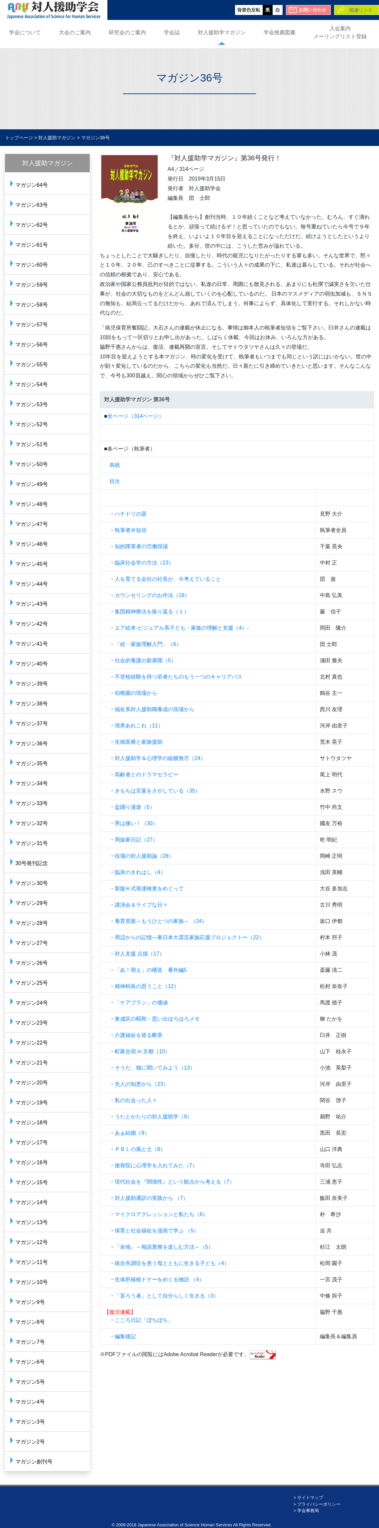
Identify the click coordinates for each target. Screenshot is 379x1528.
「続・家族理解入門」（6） (148, 644)
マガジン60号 (31, 265)
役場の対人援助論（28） (144, 856)
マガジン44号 (31, 584)
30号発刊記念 (31, 863)
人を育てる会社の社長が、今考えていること (168, 579)
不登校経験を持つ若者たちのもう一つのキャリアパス (178, 677)
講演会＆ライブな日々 (141, 905)
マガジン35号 (31, 763)
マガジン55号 (31, 364)
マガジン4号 (30, 1402)
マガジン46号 (31, 544)
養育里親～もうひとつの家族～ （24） (161, 921)
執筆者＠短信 (131, 530)
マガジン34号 (31, 783)
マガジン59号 (31, 285)
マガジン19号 (31, 1102)
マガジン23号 (31, 1023)
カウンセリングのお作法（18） (152, 595)
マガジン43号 (31, 604)
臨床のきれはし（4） (140, 872)
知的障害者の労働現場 (141, 546)
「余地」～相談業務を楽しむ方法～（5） (164, 1247)
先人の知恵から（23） (142, 1084)
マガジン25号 (31, 983)
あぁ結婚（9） (132, 1133)
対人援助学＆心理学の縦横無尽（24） (160, 758)
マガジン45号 (31, 564)
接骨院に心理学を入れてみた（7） (156, 1165)
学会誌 (172, 32)
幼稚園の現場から (136, 693)
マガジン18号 (31, 1122)
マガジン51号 (31, 444)
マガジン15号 (31, 1182)
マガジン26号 (31, 963)
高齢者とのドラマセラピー (147, 774)
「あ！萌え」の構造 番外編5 (151, 970)
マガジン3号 (30, 1422)
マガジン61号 (31, 245)
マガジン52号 (31, 424)
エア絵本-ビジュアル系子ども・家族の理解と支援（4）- (182, 628)
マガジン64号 (31, 185)
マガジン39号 (31, 684)
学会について (25, 32)
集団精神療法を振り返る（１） (152, 611)
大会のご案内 (75, 32)
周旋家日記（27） (136, 839)
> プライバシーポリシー (317, 1504)
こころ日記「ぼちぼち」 (144, 1320)
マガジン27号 (31, 943)
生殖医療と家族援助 (139, 742)
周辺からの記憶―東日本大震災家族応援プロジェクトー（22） (189, 937)
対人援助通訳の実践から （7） (151, 1198)
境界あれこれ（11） (139, 725)
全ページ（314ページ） (135, 416)
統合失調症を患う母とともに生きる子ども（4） (172, 1263)
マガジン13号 (31, 1222)
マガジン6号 (30, 1362)
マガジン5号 (30, 1382)
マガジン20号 (31, 1082)
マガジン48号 (31, 504)
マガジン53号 (31, 404)
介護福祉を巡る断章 (139, 1035)
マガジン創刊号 (34, 1461)
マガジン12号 (31, 1242)
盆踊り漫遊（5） (135, 807)
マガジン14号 (31, 1202)
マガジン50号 (31, 464)
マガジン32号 (31, 823)
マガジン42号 (31, 624)
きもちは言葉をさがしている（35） (157, 791)
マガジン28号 (31, 923)
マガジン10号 (31, 1282)
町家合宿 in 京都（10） (142, 1051)
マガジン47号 (31, 524)
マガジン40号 (31, 664)
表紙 (114, 465)
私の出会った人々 (136, 1100)
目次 (114, 481)
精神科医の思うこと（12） (147, 986)
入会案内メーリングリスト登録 (340, 32)
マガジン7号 (30, 1342)
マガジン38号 (31, 703)
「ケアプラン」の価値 (141, 1002)
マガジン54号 (31, 384)
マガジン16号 (31, 1162)
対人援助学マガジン (222, 32)
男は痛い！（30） (136, 823)
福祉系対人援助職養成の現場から (154, 709)
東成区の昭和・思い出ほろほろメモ (157, 1019)
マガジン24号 (31, 1003)
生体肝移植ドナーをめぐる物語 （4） (159, 1279)
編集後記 (125, 1336)
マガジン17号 (31, 1142)
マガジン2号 (30, 1442)
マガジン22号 (31, 1043)
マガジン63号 (31, 205)
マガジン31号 (31, 843)
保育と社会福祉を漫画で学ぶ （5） (157, 1230)
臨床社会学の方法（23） (144, 563)
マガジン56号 (31, 344)
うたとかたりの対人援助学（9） (153, 1116)
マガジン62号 (31, 225)
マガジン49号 (31, 484)
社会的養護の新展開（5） (145, 660)
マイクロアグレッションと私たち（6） (161, 1214)
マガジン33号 (31, 803)
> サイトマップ (308, 1497)
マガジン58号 (31, 305)
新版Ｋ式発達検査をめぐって (149, 888)
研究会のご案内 (127, 32)
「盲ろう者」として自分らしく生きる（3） (167, 1296)
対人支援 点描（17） (140, 953)
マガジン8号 (30, 1322)
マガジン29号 (31, 903)
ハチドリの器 (131, 514)
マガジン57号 (31, 324)
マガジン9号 (30, 1302)
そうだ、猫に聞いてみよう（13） (155, 1068)
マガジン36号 (31, 743)
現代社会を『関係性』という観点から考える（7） (175, 1182)
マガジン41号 (31, 644)
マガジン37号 (31, 723)
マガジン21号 (31, 1063)
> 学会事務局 (306, 1510)
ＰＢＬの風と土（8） (140, 1149)
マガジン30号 (31, 883)
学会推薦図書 (280, 32)
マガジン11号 (31, 1262)
